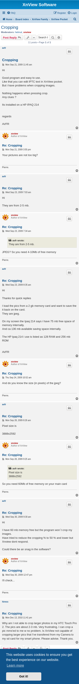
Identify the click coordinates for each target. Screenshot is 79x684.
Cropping (9, 27)
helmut (18, 32)
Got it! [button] (23, 676)
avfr (4, 48)
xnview (27, 32)
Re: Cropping (12, 145)
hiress (5, 602)
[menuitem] (11, 12)
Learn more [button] (15, 665)
